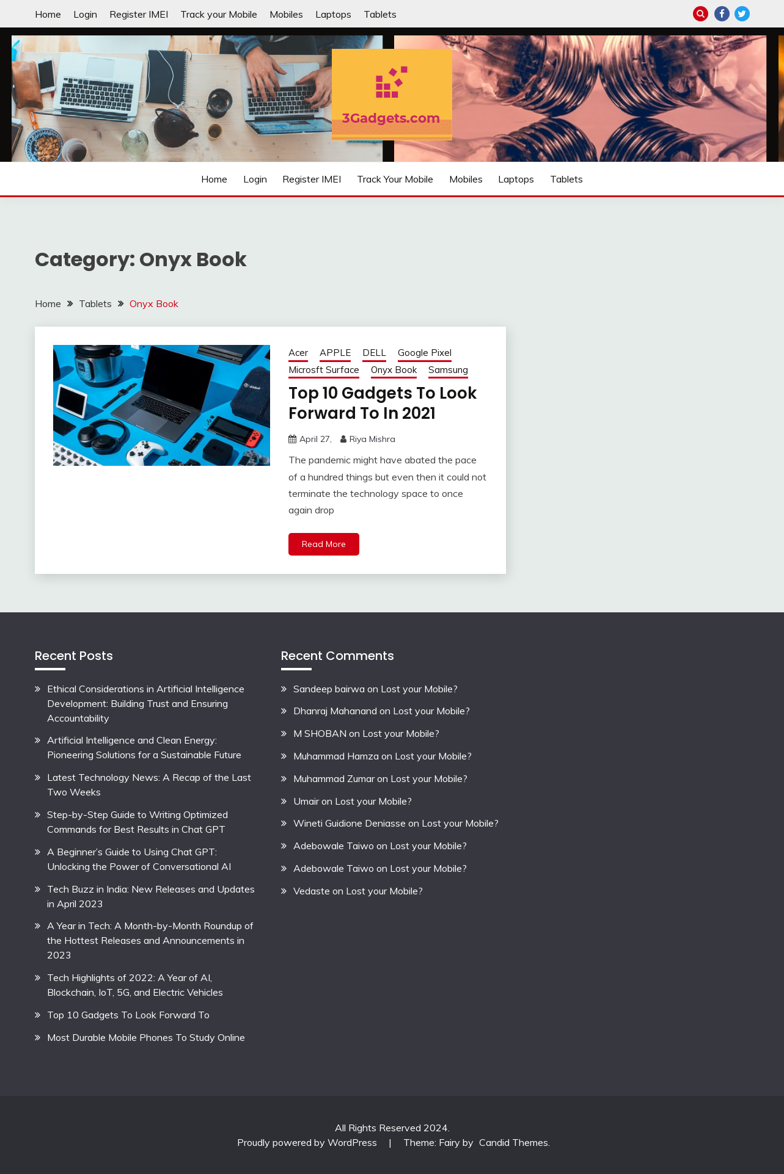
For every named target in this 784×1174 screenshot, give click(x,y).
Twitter (742, 13)
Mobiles (286, 14)
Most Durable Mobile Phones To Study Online (146, 1037)
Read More (324, 543)
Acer (298, 352)
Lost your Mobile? (419, 689)
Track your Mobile (218, 14)
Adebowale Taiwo (333, 845)
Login (85, 14)
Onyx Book (394, 369)
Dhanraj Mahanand (335, 711)
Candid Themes (513, 1142)
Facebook (722, 13)
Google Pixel (425, 352)
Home (48, 14)
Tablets (380, 14)
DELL (374, 352)
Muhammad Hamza (336, 756)
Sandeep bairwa (329, 689)
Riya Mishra (372, 438)
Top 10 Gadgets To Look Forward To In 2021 (382, 403)
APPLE (335, 352)
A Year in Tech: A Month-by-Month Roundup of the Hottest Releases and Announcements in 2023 (150, 940)
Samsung (448, 369)
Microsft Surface (323, 369)
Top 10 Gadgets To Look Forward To (128, 1015)
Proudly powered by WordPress (308, 1142)
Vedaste (311, 891)
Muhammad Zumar (334, 778)
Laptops (333, 14)
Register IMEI (138, 14)
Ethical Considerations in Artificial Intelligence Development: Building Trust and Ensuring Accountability (145, 703)
